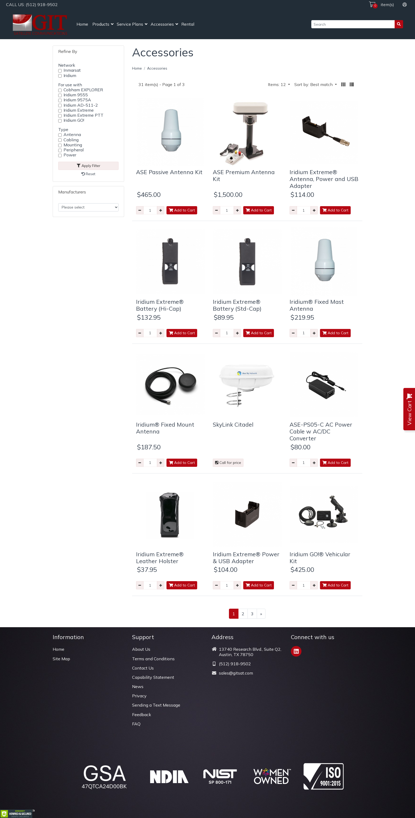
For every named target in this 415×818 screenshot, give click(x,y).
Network (66, 65)
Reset (88, 174)
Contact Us (143, 668)
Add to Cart (182, 210)
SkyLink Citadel (233, 424)
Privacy (139, 695)
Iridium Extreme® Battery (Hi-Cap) (160, 305)
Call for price (228, 462)
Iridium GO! (74, 120)
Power (70, 154)
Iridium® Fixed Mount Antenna (165, 428)
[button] (343, 84)
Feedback (141, 714)
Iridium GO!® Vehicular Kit (320, 557)
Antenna (72, 134)
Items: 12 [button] (277, 84)
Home (82, 24)
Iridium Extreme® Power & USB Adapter (246, 557)
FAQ (136, 723)
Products (100, 24)
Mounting (73, 144)
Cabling (71, 139)
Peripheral (74, 149)
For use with (70, 84)
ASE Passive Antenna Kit (169, 171)
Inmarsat (72, 70)
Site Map (61, 658)
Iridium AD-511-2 (81, 105)
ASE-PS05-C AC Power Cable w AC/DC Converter (321, 431)
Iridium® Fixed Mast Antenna (317, 305)
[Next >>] (261, 614)
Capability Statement (153, 677)
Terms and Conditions (153, 658)
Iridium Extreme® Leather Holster (160, 557)
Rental (187, 24)
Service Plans (130, 24)
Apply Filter (88, 165)
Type (63, 129)
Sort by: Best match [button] (314, 84)
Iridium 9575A (77, 99)
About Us (141, 649)
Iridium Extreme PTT (83, 115)
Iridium (70, 75)
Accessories (162, 24)
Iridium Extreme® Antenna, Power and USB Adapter (324, 178)
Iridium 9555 (76, 94)
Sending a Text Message (156, 705)
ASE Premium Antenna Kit (244, 175)
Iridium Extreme (79, 110)
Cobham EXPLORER (83, 89)
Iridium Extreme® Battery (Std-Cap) (237, 305)
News (137, 686)
